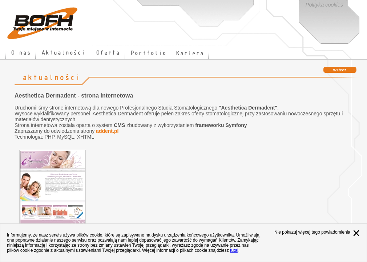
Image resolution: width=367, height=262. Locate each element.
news (63, 52)
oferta (107, 52)
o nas (20, 52)
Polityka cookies (324, 5)
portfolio (148, 52)
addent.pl (107, 131)
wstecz (339, 70)
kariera (190, 52)
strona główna (42, 23)
